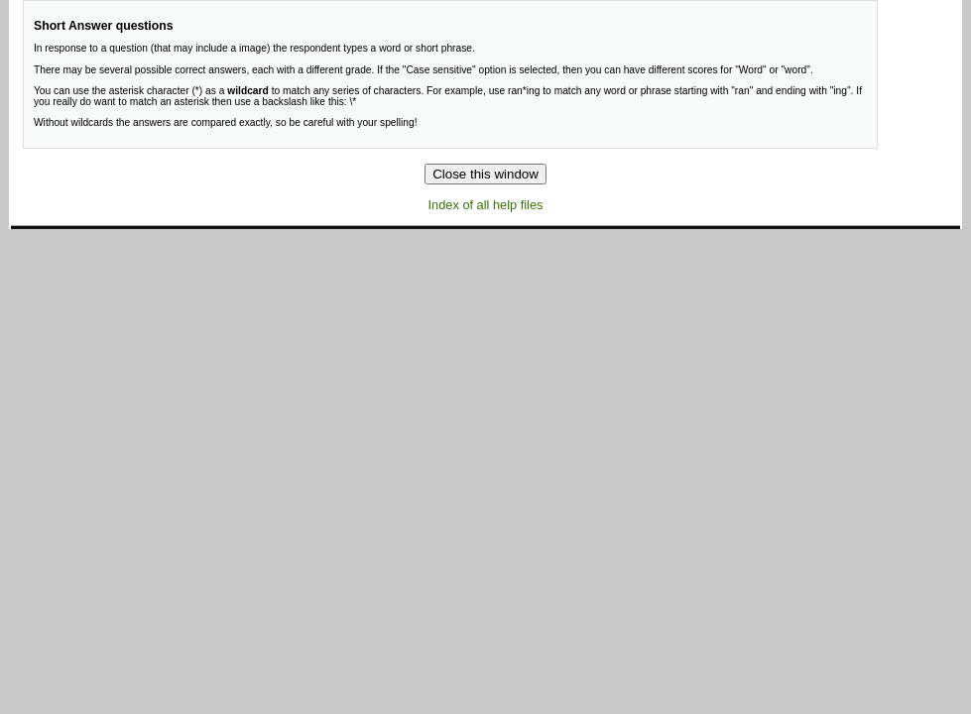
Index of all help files (486, 204)
